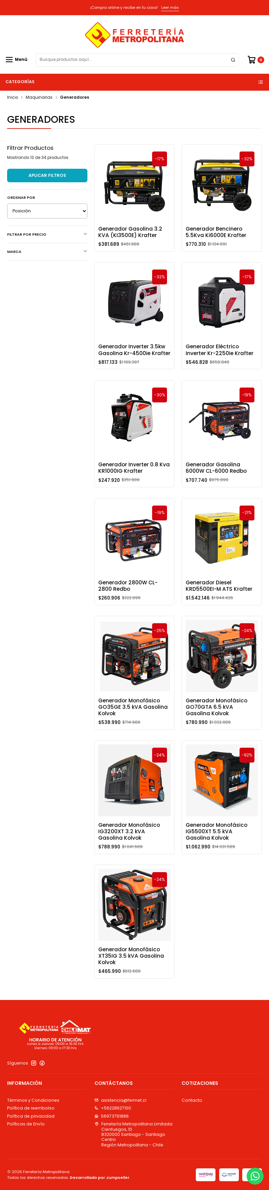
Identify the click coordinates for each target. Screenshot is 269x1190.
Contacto (192, 1100)
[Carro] (255, 59)
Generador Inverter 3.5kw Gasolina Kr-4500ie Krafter (134, 367)
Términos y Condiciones (33, 1100)
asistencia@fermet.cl (120, 1100)
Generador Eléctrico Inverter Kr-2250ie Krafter (219, 367)
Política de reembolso (31, 1108)
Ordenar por (21, 197)
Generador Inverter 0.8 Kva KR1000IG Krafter (134, 484)
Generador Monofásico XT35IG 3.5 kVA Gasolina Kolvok (131, 973)
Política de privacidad (31, 1116)
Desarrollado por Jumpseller (99, 1177)
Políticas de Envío (26, 1124)
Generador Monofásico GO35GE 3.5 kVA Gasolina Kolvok (133, 724)
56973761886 (112, 1116)
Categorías (134, 82)
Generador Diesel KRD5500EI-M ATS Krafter (219, 602)
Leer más (170, 7)
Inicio (12, 98)
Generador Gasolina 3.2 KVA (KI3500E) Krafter (130, 232)
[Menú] (16, 59)
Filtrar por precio (47, 234)
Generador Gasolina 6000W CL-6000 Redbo (216, 484)
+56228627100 (113, 1108)
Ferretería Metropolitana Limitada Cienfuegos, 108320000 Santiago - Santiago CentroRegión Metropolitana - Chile (133, 1134)
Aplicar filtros (47, 175)
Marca (47, 251)
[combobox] (137, 60)
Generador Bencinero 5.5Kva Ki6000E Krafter (216, 232)
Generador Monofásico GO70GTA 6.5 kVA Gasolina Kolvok (216, 724)
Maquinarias (39, 98)
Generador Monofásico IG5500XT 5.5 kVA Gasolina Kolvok (216, 848)
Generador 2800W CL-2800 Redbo (128, 602)
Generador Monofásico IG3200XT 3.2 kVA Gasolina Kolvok (129, 848)
